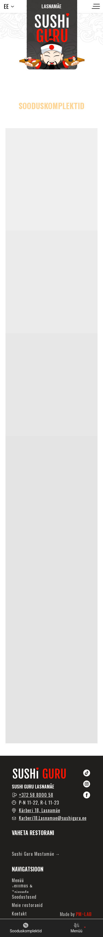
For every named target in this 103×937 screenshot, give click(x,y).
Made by (76, 914)
